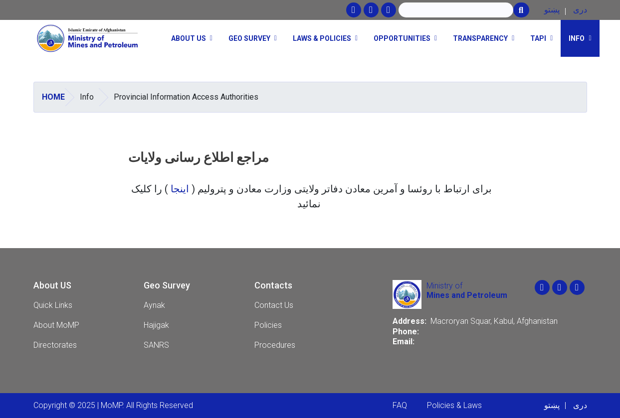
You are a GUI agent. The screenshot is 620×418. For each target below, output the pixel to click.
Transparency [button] (480, 38)
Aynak (154, 305)
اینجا (181, 189)
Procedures (274, 345)
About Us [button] (188, 38)
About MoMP (56, 325)
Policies (268, 325)
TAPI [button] (538, 38)
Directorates (55, 345)
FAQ (400, 405)
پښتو (552, 9)
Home (53, 97)
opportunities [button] (402, 38)
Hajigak (156, 325)
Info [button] (577, 38)
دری (580, 9)
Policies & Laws (454, 405)
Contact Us (273, 305)
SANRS (156, 345)
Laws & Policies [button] (322, 38)
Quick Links (52, 305)
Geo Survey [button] (249, 38)
